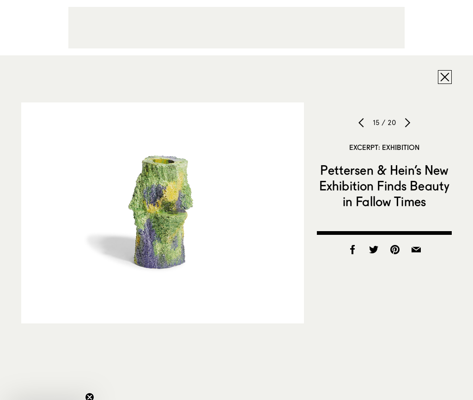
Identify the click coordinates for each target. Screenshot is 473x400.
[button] (48, 388)
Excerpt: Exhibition (384, 147)
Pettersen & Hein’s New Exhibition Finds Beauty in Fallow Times (384, 185)
